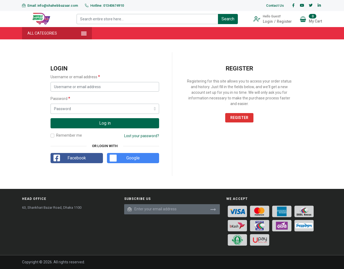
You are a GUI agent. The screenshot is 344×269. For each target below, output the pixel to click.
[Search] (228, 19)
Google (133, 157)
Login (268, 21)
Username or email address (75, 76)
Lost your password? (141, 136)
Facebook (76, 157)
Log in (105, 123)
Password (60, 98)
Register (284, 21)
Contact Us (275, 5)
